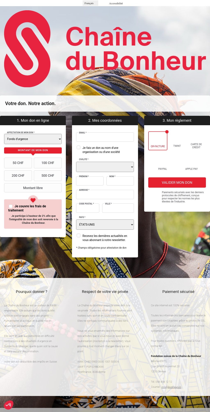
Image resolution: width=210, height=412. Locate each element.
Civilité (83, 159)
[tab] (33, 150)
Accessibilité (116, 3)
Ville (108, 204)
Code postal (86, 204)
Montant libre (24, 187)
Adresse (84, 190)
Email (83, 133)
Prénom (84, 176)
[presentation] (33, 150)
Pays (82, 217)
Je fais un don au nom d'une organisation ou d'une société (101, 150)
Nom (112, 176)
